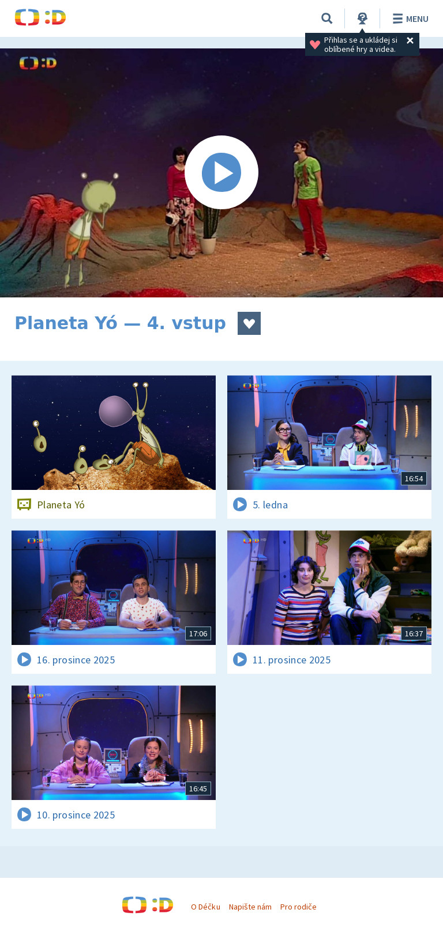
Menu (409, 18)
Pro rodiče (298, 906)
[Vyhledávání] (327, 18)
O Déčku (205, 906)
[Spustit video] (221, 172)
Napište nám (250, 906)
